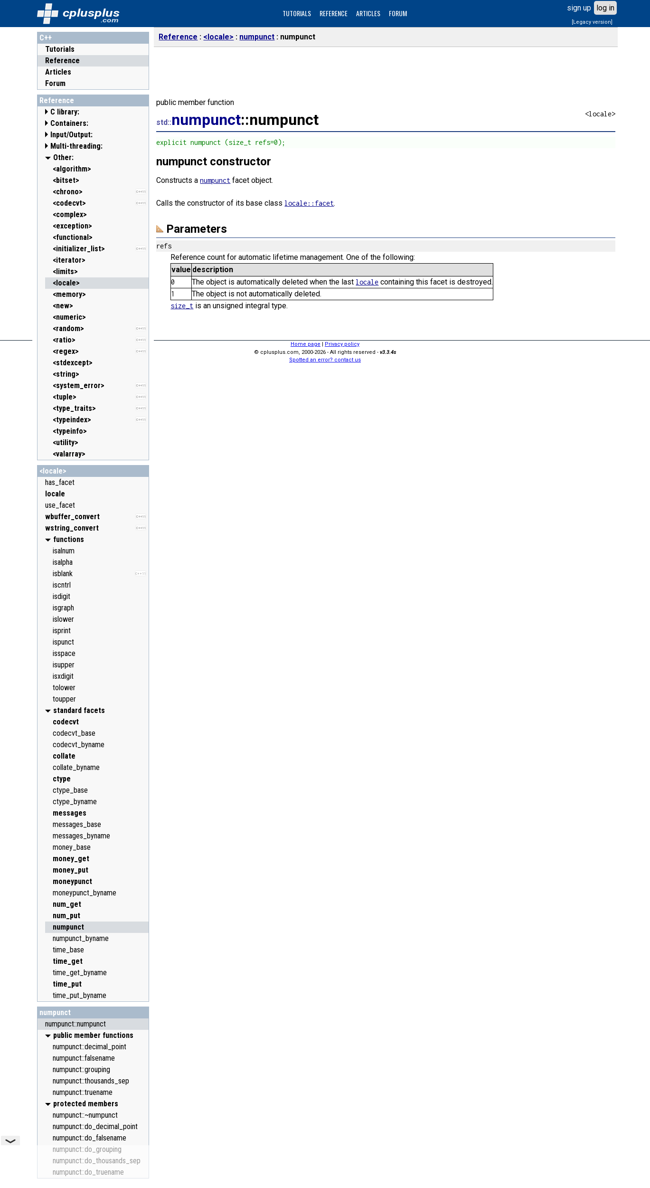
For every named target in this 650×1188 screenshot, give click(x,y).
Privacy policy (342, 344)
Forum (55, 83)
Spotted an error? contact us (325, 360)
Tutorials (60, 49)
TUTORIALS (297, 13)
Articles (58, 71)
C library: (64, 111)
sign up (579, 7)
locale (367, 282)
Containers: (69, 123)
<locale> (52, 470)
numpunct (55, 1012)
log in (605, 7)
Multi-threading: (76, 146)
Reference (62, 60)
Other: (63, 157)
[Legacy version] (592, 22)
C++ (45, 37)
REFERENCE (334, 13)
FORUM (398, 13)
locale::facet (309, 203)
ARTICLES (368, 13)
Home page (305, 344)
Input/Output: (71, 134)
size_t (181, 306)
